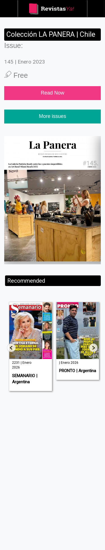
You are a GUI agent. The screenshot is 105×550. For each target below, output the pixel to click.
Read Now (52, 92)
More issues (52, 116)
